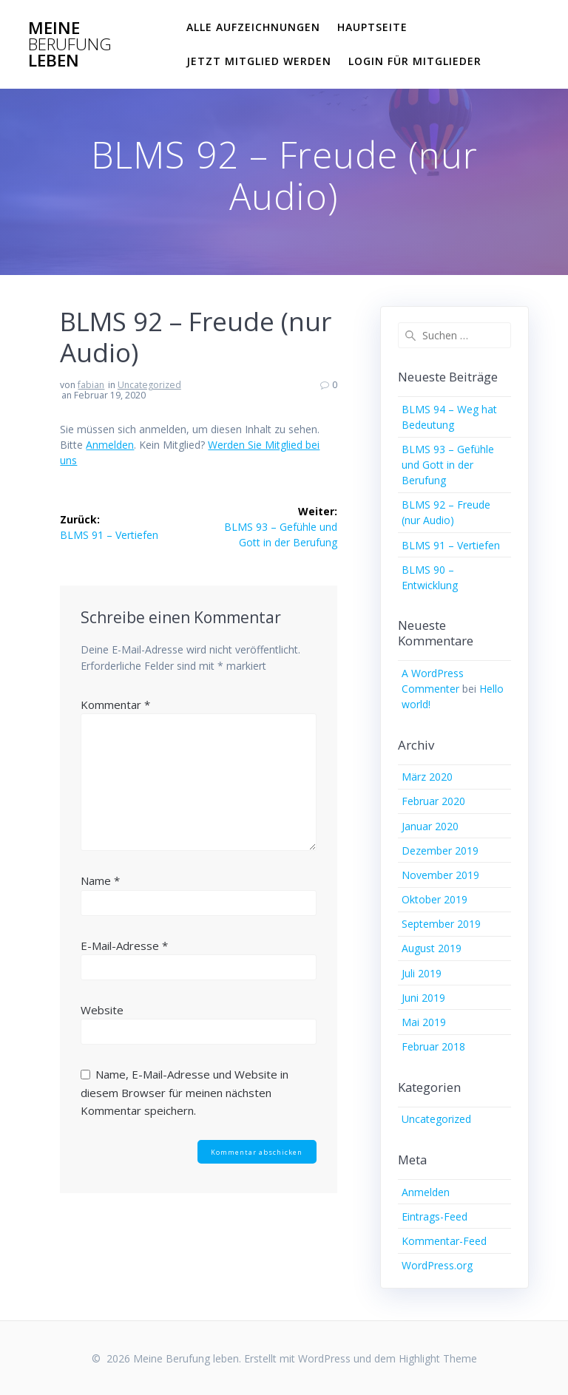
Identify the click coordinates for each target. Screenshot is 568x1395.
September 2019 (441, 924)
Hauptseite (372, 27)
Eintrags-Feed (434, 1216)
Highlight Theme (438, 1358)
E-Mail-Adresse (124, 945)
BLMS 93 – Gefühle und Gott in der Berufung (448, 464)
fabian (91, 385)
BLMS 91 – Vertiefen (451, 545)
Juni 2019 (423, 998)
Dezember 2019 (440, 851)
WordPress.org (437, 1265)
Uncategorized (149, 385)
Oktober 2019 (434, 899)
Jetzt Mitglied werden (258, 61)
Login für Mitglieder (414, 61)
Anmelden (110, 445)
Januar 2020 (430, 826)
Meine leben (70, 44)
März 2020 (427, 777)
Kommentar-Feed (444, 1241)
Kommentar (115, 704)
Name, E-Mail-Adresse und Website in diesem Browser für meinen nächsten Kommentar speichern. (184, 1092)
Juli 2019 (422, 973)
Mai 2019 (424, 1022)
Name (100, 880)
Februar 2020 (433, 801)
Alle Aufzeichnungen (253, 27)
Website (102, 1009)
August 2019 (432, 948)
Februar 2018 (433, 1046)
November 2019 (440, 875)
